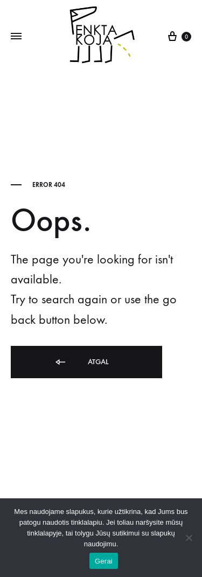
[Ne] (188, 537)
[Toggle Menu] (16, 37)
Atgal (81, 362)
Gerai (104, 561)
